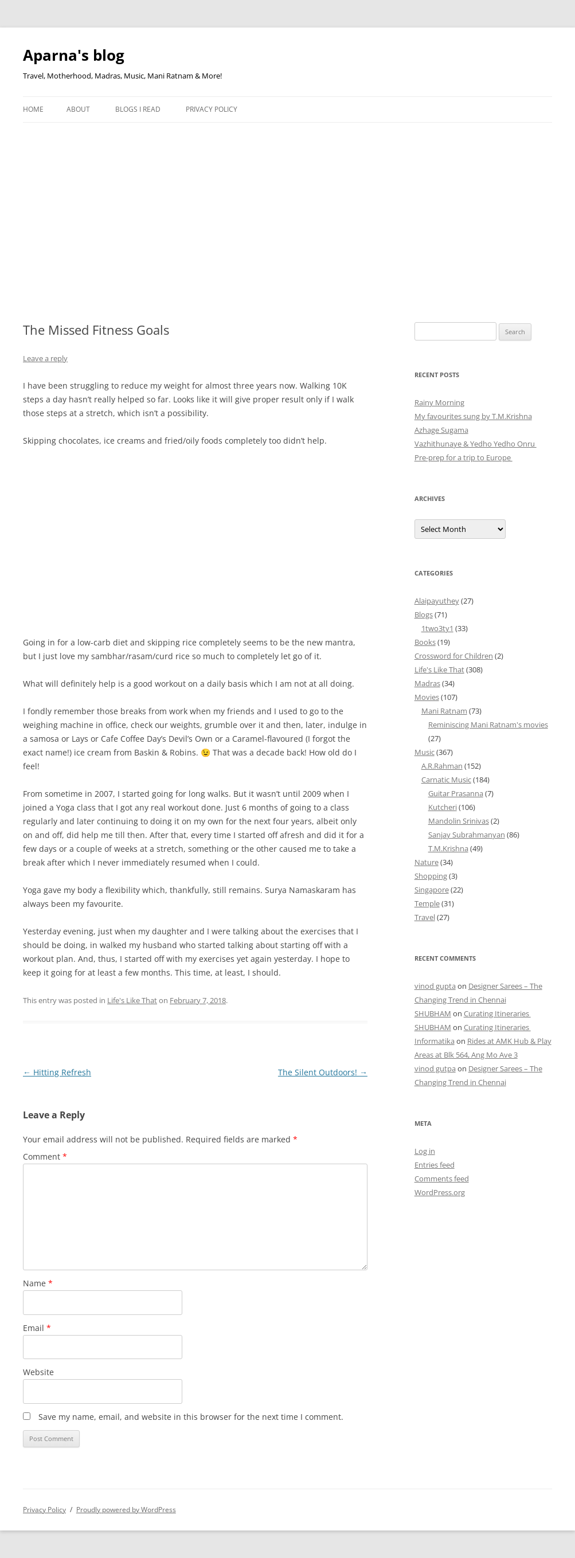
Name (38, 1283)
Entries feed (434, 1165)
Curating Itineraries (497, 1013)
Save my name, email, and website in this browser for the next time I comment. (190, 1416)
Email (37, 1327)
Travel (424, 917)
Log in (424, 1151)
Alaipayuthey (436, 601)
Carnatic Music (446, 779)
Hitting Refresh (57, 1072)
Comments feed (441, 1178)
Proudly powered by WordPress (126, 1509)
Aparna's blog (73, 55)
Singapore (431, 889)
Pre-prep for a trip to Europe (463, 457)
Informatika (434, 1041)
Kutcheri (442, 807)
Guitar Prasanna (455, 793)
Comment (45, 1156)
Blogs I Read (138, 109)
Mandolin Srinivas (458, 821)
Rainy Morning (439, 402)
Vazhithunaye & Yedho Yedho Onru (475, 444)
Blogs (423, 614)
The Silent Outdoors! (322, 1072)
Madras (427, 683)
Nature (426, 862)
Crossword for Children (453, 656)
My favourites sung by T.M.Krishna (473, 416)
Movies (426, 697)
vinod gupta (435, 986)
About (78, 109)
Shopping (430, 876)
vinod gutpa (435, 1068)
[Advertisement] (287, 208)
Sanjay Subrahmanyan (466, 834)
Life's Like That (132, 1000)
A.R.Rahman (442, 766)
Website (38, 1372)
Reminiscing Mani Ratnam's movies (488, 724)
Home (33, 109)
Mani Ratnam (444, 711)
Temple (427, 903)
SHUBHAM (432, 1013)
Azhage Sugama (441, 430)
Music (424, 752)
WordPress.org (439, 1192)
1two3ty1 (437, 628)
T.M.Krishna (448, 848)
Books (425, 642)
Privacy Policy (211, 109)
